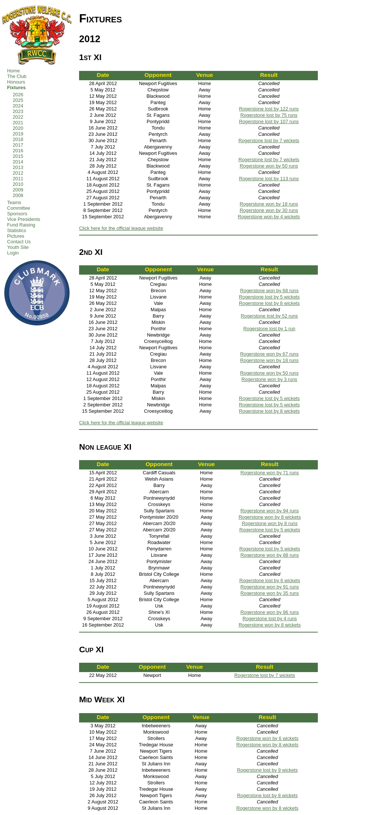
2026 (18, 94)
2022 (18, 117)
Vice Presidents (23, 219)
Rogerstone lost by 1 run (269, 328)
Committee (18, 208)
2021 (18, 122)
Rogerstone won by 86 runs (270, 612)
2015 (18, 156)
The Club (16, 76)
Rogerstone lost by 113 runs (269, 178)
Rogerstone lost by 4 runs (269, 618)
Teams (14, 202)
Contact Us (19, 241)
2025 (18, 100)
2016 (18, 150)
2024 (18, 106)
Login (13, 253)
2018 (18, 139)
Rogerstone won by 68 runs (269, 290)
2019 (18, 134)
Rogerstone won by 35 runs (270, 593)
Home (13, 71)
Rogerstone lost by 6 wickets (269, 580)
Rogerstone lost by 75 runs (268, 115)
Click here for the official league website (121, 228)
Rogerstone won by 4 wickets (269, 216)
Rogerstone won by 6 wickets (267, 738)
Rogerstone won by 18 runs (268, 204)
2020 (18, 128)
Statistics (16, 230)
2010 (18, 184)
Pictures (15, 236)
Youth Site (18, 247)
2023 (18, 111)
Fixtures (16, 87)
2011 (18, 178)
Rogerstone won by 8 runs (269, 523)
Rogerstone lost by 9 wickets (267, 770)
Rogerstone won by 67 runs (269, 354)
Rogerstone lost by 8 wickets (269, 303)
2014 (18, 162)
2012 (18, 173)
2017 (18, 145)
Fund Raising (21, 225)
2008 (18, 195)
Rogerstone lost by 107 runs (269, 121)
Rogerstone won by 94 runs (270, 510)
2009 (18, 190)
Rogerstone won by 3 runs (269, 379)
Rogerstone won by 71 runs (270, 472)
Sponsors (17, 213)
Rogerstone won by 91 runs (270, 587)
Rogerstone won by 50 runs (268, 166)
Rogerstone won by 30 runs (268, 210)
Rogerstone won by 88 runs (270, 555)
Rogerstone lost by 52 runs (269, 316)
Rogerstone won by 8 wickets (270, 517)
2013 (18, 167)
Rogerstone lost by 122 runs (269, 109)
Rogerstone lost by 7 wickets (268, 140)
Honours (16, 82)
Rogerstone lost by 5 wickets (269, 297)
